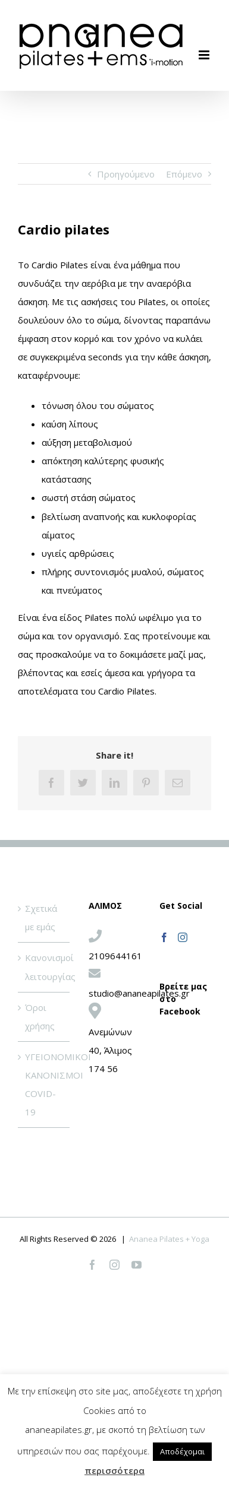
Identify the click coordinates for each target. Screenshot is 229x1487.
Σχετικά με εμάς (41, 917)
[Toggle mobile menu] (205, 55)
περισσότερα (114, 1470)
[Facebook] (164, 937)
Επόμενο (184, 174)
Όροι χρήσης (40, 1016)
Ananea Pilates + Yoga (169, 1239)
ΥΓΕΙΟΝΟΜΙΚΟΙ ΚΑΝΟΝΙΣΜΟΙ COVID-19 (44, 1084)
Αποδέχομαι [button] (182, 1451)
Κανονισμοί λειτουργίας (44, 967)
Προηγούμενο (126, 174)
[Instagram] (182, 937)
